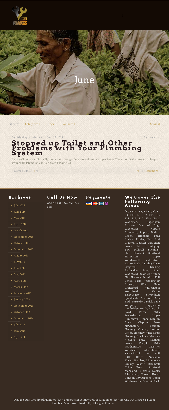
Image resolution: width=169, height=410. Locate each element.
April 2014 (20, 337)
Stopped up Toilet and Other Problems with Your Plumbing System (77, 148)
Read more (151, 170)
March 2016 (21, 230)
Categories (31, 124)
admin (36, 137)
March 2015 (21, 286)
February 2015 (22, 293)
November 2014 (23, 305)
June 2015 (19, 268)
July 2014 (19, 324)
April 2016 (20, 224)
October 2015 (22, 243)
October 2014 (22, 312)
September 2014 (23, 318)
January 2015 (22, 299)
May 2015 (19, 274)
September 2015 (23, 249)
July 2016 (19, 205)
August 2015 (21, 255)
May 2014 (19, 330)
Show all (154, 124)
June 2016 (20, 211)
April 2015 (20, 280)
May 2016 (19, 218)
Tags (50, 124)
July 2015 (19, 261)
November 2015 (23, 236)
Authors (68, 124)
